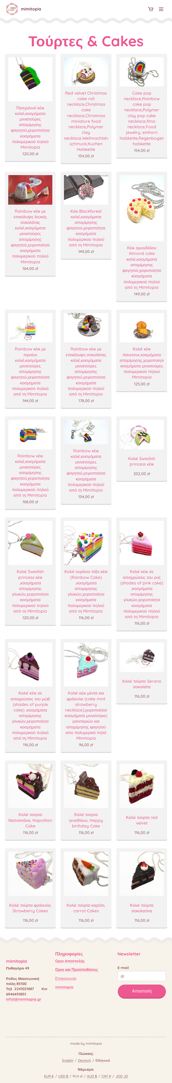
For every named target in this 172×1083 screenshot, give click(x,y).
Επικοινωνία (65, 978)
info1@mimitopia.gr (23, 999)
